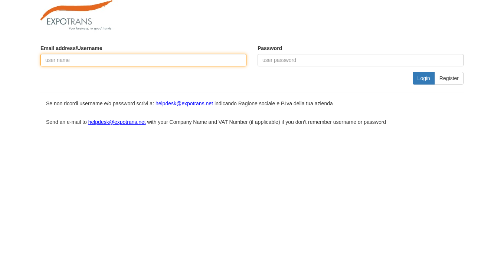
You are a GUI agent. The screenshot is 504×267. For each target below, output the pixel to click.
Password (270, 48)
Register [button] (449, 78)
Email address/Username (71, 48)
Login (424, 78)
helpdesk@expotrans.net (184, 103)
